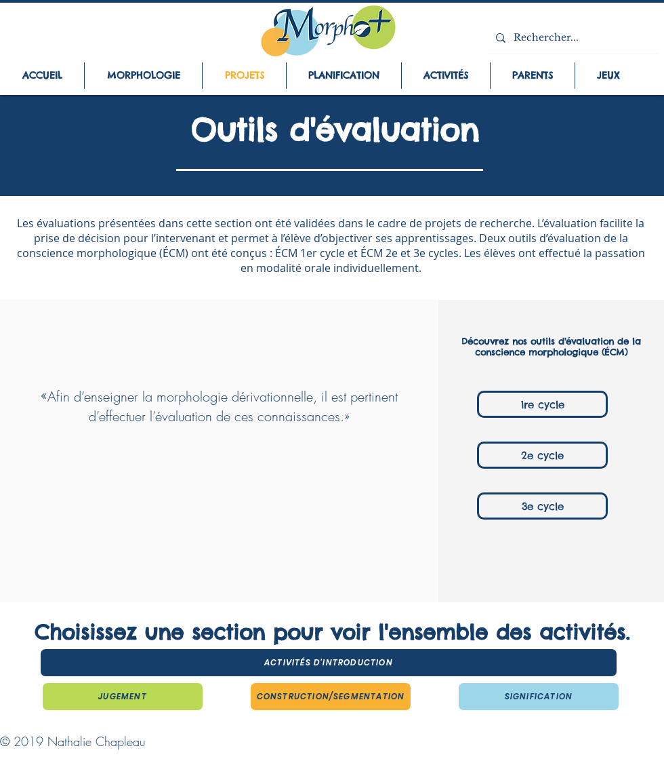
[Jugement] (123, 696)
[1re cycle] (542, 404)
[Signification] (539, 696)
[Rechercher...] (572, 37)
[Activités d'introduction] (329, 662)
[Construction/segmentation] (331, 696)
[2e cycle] (542, 455)
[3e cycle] (542, 506)
